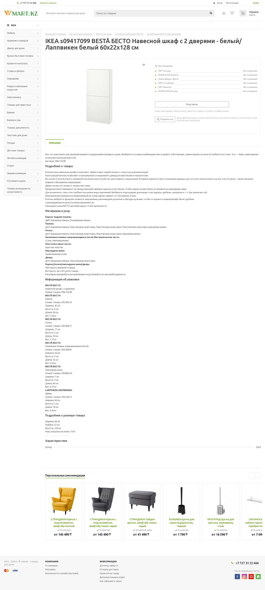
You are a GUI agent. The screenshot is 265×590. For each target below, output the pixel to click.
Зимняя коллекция (16, 173)
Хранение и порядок (17, 40)
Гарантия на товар (109, 573)
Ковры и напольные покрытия (17, 88)
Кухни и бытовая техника (20, 56)
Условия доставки (109, 569)
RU (257, 3)
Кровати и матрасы (17, 63)
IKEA (13, 25)
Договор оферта (109, 565)
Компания (51, 561)
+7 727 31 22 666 (28, 3)
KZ (254, 3)
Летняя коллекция (16, 158)
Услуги (10, 165)
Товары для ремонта (18, 127)
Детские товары (16, 150)
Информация (108, 561)
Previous (252, 475)
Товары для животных (19, 105)
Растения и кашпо (16, 181)
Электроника (14, 97)
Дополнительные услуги (112, 577)
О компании (51, 565)
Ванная (10, 112)
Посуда (11, 143)
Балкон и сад (13, 120)
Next (258, 475)
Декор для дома (16, 48)
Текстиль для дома (17, 135)
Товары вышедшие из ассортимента (18, 190)
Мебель (11, 33)
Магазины (50, 569)
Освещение (13, 78)
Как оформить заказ (111, 581)
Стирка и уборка (15, 71)
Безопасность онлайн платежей (61, 573)
